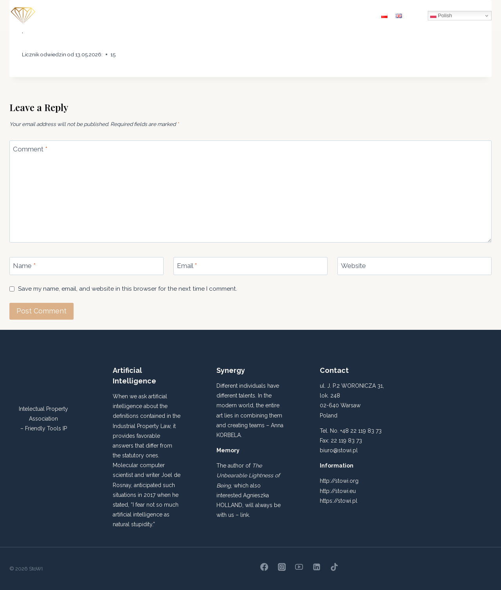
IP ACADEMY (247, 16)
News (330, 16)
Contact (360, 16)
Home (101, 16)
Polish (441, 16)
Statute (208, 16)
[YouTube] (299, 567)
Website (353, 266)
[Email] (250, 266)
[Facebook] (264, 567)
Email (187, 266)
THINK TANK (294, 16)
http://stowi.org (339, 481)
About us (133, 16)
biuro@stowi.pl (339, 450)
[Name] (86, 266)
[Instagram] (282, 567)
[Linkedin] (316, 567)
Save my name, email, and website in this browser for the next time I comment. (127, 288)
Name (24, 266)
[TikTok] (334, 567)
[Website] (414, 266)
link (244, 515)
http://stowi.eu (338, 491)
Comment (30, 149)
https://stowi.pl (338, 501)
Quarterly (171, 16)
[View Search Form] (417, 16)
